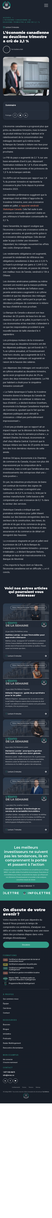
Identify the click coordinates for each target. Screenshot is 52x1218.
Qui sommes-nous (10, 999)
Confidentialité (16, 1087)
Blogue (6, 1029)
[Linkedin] (25, 115)
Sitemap (38, 1087)
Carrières (7, 1008)
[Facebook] (15, 115)
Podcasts (7, 1038)
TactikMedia (45, 1091)
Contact (6, 1013)
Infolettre (7, 1034)
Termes (24, 1087)
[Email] (20, 115)
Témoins (31, 1087)
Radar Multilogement (12, 1043)
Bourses (6, 1024)
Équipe (6, 1003)
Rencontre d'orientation (13, 1048)
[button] (46, 5)
